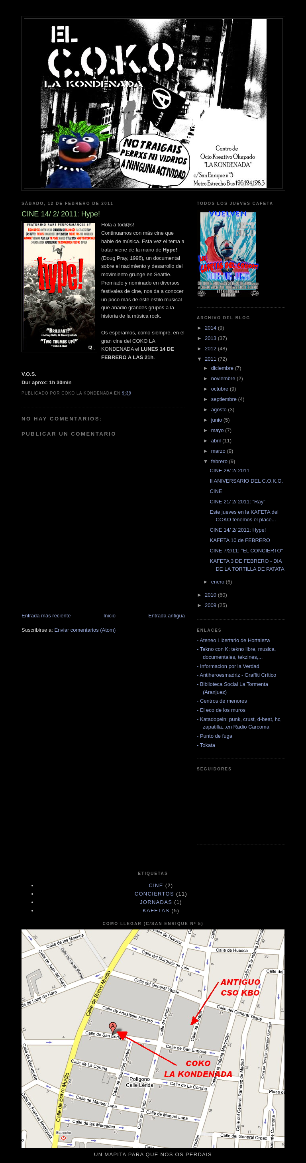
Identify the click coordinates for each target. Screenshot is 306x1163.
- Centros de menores (222, 701)
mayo (218, 430)
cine (156, 885)
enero (218, 582)
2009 (211, 605)
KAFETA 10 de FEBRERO (240, 540)
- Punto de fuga (214, 736)
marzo (219, 451)
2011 (211, 359)
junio (217, 420)
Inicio (110, 616)
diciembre (223, 368)
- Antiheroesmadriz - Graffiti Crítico (236, 675)
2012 (211, 349)
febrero (220, 461)
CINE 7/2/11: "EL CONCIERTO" (246, 551)
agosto (219, 410)
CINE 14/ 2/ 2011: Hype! (238, 530)
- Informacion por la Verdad (228, 666)
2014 (211, 328)
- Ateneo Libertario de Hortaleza (233, 640)
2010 (211, 595)
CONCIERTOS (154, 894)
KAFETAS (156, 911)
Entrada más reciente (46, 616)
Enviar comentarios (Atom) (85, 630)
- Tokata (206, 745)
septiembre (224, 399)
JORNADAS (156, 902)
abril (216, 441)
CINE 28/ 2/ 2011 (229, 470)
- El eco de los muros (221, 710)
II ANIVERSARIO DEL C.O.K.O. (246, 481)
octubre (220, 389)
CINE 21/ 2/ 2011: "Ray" (237, 502)
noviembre (224, 378)
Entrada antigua (166, 616)
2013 (211, 338)
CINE (216, 491)
